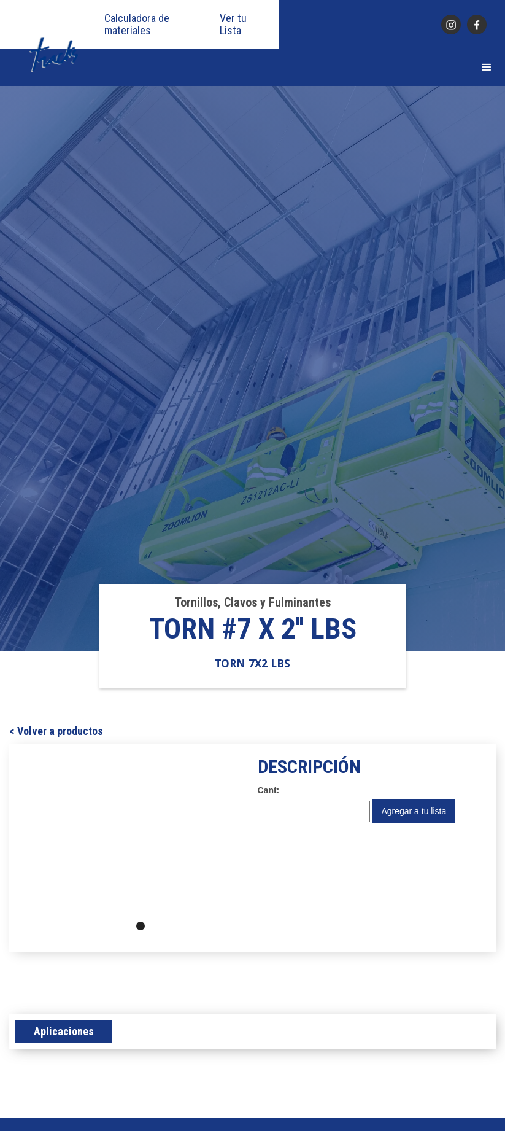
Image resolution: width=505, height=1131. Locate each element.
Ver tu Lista (233, 24)
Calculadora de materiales (136, 24)
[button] (486, 67)
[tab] (64, 1031)
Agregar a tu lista (413, 811)
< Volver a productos (56, 731)
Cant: (269, 790)
